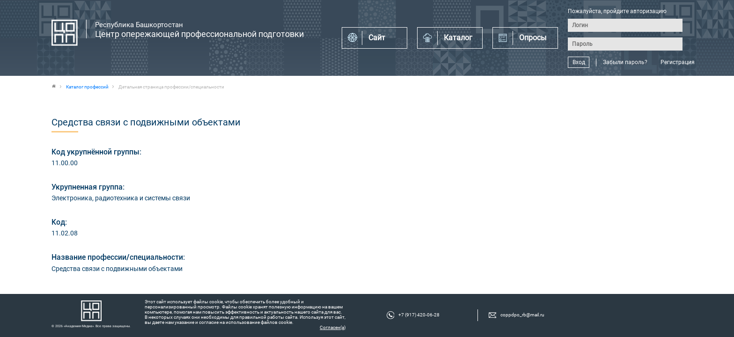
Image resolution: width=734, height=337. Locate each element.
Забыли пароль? (625, 62)
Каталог (458, 37)
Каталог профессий (87, 86)
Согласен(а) (332, 327)
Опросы (532, 37)
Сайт (376, 37)
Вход (579, 62)
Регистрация (678, 62)
